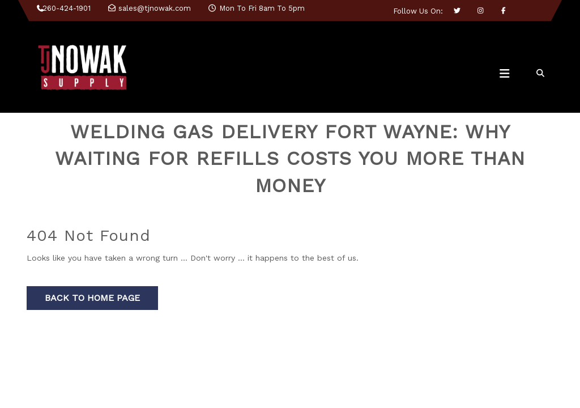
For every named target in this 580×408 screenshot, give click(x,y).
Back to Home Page (92, 297)
